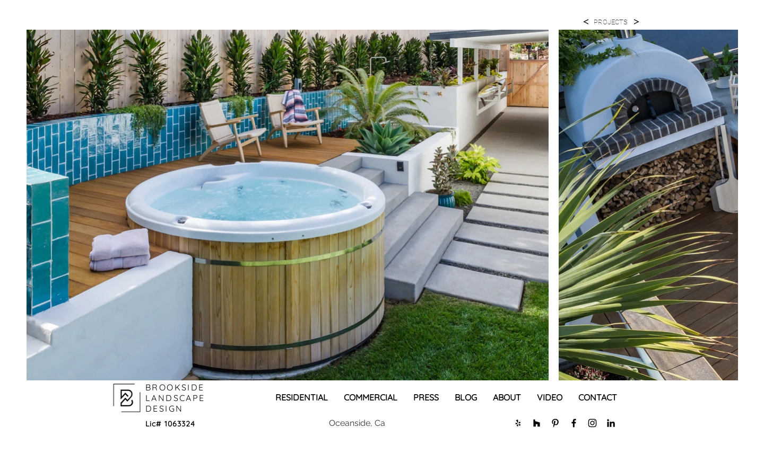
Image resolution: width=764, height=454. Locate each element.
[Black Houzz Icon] (536, 423)
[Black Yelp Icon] (518, 423)
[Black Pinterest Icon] (555, 423)
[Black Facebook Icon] (573, 423)
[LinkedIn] (611, 423)
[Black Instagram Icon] (592, 423)
